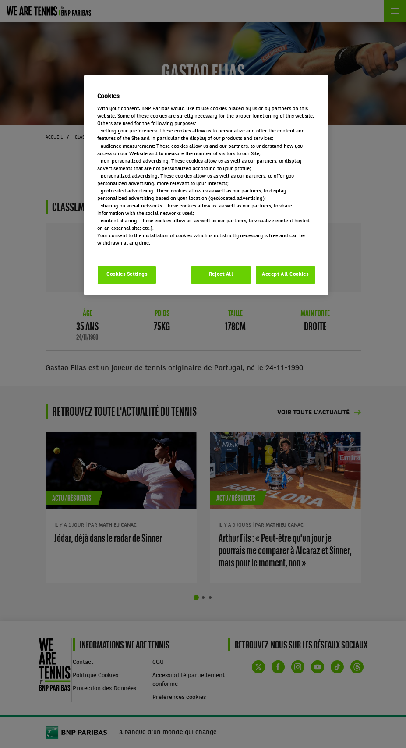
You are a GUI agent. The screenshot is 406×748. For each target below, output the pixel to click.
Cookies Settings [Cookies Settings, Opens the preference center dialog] (126, 274)
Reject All (221, 274)
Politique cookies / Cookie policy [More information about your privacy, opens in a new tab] (135, 250)
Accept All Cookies (285, 274)
